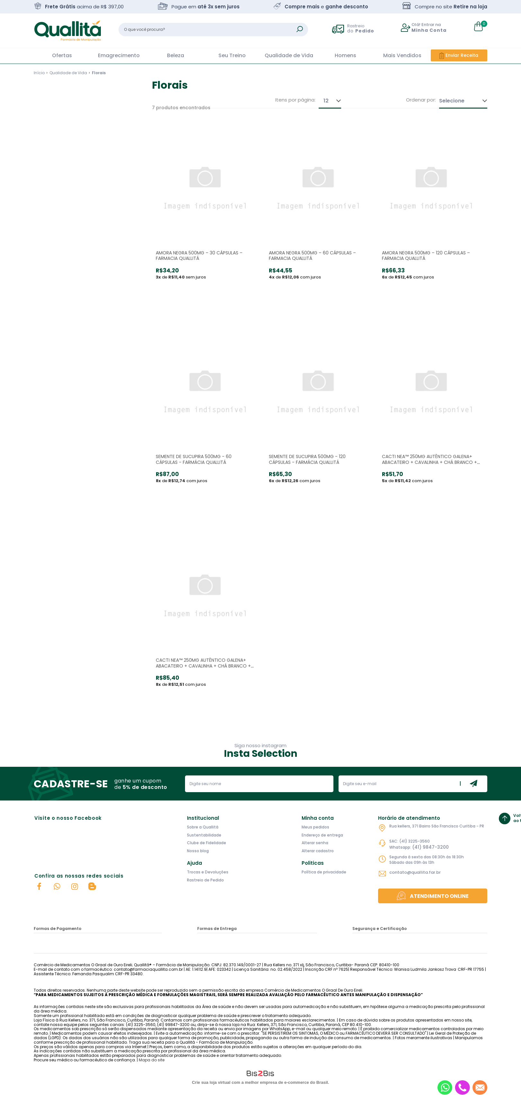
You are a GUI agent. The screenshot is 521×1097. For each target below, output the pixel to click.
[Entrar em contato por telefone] (462, 1087)
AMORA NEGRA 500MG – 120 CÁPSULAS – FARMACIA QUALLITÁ (426, 256)
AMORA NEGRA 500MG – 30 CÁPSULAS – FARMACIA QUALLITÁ (199, 256)
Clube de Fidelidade (206, 842)
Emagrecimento (119, 55)
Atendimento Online (439, 895)
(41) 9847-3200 (430, 847)
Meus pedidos (315, 827)
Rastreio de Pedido (205, 880)
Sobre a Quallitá (202, 827)
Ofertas (62, 55)
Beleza (175, 55)
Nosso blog (198, 851)
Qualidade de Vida (289, 55)
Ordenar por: (421, 100)
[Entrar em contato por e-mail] (479, 1087)
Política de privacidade (324, 872)
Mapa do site (151, 1060)
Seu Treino (232, 55)
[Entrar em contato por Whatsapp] (445, 1087)
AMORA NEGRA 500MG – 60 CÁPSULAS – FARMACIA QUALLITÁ (312, 256)
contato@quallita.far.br (415, 872)
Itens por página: (295, 100)
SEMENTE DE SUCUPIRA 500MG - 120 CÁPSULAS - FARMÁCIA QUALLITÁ (307, 459)
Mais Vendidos (402, 55)
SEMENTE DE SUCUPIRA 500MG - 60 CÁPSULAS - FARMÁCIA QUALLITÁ (194, 459)
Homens (345, 55)
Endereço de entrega (322, 835)
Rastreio (360, 28)
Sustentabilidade (204, 835)
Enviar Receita (462, 55)
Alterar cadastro (318, 851)
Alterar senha (315, 842)
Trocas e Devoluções (207, 872)
